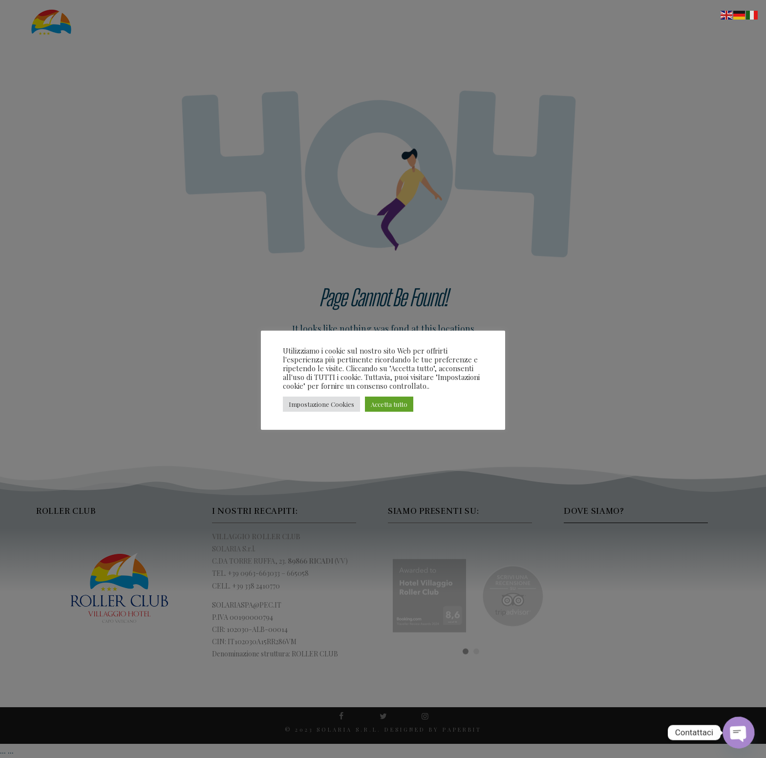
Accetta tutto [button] (389, 404)
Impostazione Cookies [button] (321, 404)
